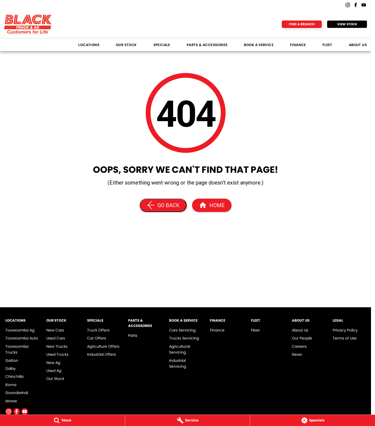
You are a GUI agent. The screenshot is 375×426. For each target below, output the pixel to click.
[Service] (187, 420)
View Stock (347, 24)
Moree (11, 401)
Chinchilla (14, 376)
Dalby (10, 368)
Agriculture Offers (103, 346)
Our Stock (126, 44)
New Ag (53, 362)
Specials (161, 44)
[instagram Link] (347, 5)
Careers (299, 346)
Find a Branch (302, 24)
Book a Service (259, 44)
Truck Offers (98, 330)
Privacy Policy (345, 330)
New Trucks (56, 346)
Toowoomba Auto (21, 338)
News (297, 354)
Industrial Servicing (177, 363)
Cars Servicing (182, 330)
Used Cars (55, 338)
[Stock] (62, 420)
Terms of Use (345, 338)
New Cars (55, 330)
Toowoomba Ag (19, 330)
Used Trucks (57, 354)
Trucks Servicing (184, 338)
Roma (10, 384)
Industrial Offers (101, 354)
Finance (298, 44)
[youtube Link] (363, 5)
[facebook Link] (355, 5)
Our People (302, 338)
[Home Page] (211, 205)
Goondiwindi (16, 392)
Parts (132, 335)
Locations (88, 44)
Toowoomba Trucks (16, 349)
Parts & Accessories (207, 44)
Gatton (11, 360)
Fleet (327, 44)
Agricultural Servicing (179, 349)
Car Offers (96, 338)
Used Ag (53, 370)
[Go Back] (163, 205)
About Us (358, 44)
